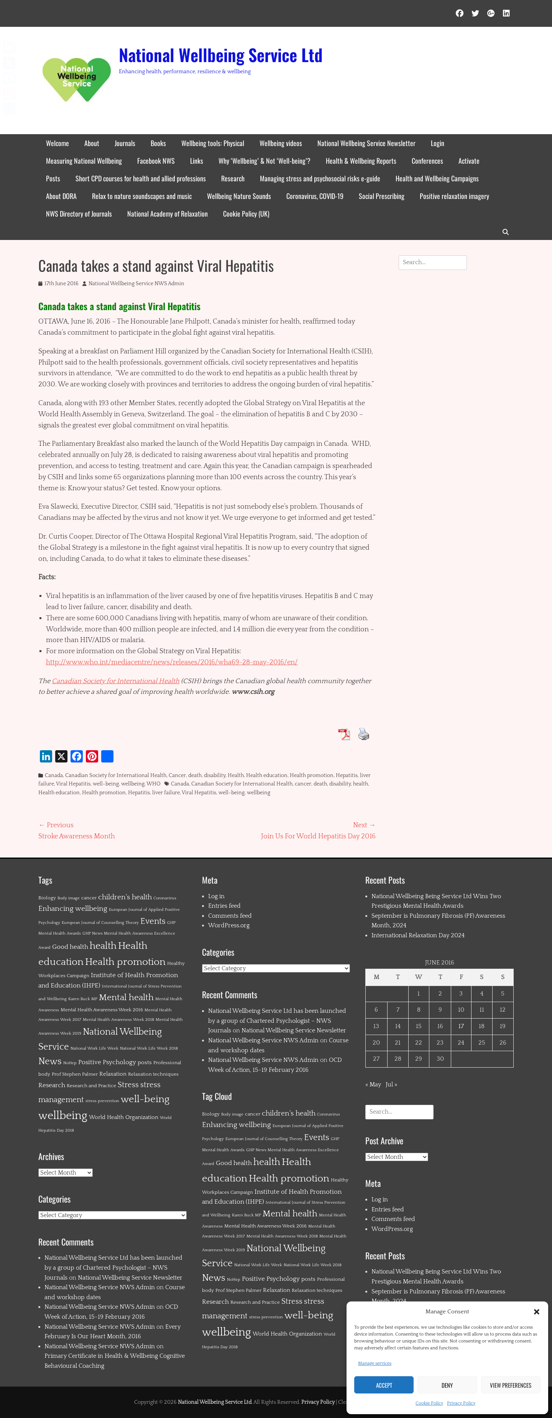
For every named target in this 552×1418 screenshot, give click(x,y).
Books (158, 143)
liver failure (166, 793)
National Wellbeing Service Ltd (221, 54)
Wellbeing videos (281, 143)
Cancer (177, 775)
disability (214, 775)
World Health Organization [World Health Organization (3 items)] (123, 1117)
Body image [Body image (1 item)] (69, 898)
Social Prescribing (381, 196)
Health (236, 775)
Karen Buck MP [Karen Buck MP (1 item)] (82, 999)
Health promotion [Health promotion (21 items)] (125, 962)
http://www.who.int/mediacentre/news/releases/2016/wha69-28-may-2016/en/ (172, 662)
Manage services (374, 1363)
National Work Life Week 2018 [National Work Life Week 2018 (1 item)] (149, 1048)
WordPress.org (229, 925)
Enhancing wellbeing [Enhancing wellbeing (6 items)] (72, 909)
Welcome (57, 143)
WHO (153, 784)
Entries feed (224, 905)
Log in (216, 896)
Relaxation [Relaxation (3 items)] (113, 1074)
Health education (267, 775)
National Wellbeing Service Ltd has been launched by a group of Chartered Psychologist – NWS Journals (113, 1267)
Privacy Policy (461, 1403)
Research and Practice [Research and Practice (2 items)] (91, 1085)
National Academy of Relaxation (167, 214)
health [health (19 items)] (103, 945)
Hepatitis (347, 775)
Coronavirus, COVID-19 (314, 196)
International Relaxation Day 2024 (418, 935)
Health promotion (312, 775)
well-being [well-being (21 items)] (145, 1099)
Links (196, 161)
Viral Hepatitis (73, 784)
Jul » (391, 1084)
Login (437, 143)
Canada (54, 775)
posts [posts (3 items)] (145, 1062)
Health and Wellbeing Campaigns (437, 178)
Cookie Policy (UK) (246, 214)
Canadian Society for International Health (115, 681)
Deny (447, 1385)
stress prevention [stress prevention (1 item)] (102, 1101)
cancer (303, 784)
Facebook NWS (156, 161)
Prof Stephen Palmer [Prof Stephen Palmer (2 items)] (75, 1074)
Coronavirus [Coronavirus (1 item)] (164, 898)
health (360, 784)
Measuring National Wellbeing (84, 161)
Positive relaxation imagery (454, 196)
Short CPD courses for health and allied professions (141, 178)
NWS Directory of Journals (79, 214)
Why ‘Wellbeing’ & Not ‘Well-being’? (264, 161)
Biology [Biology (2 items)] (47, 897)
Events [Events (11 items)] (153, 921)
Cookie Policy (429, 1403)
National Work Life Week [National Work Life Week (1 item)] (94, 1048)
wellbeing (133, 784)
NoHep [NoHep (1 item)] (70, 1063)
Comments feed (230, 915)
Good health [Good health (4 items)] (70, 946)
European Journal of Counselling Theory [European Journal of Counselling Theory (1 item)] (100, 922)
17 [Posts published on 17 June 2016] (461, 1026)
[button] (536, 1312)
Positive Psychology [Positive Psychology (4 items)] (107, 1062)
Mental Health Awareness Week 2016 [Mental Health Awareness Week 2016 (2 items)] (102, 1009)
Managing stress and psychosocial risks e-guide (320, 178)
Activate (469, 161)
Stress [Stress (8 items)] (128, 1085)
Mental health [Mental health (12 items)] (126, 997)
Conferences (427, 161)
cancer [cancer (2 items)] (89, 897)
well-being (106, 784)
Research (233, 178)
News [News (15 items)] (50, 1061)
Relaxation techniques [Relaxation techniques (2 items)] (153, 1074)
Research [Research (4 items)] (51, 1085)
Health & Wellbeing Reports (361, 161)
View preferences (510, 1385)
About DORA (61, 196)
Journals (125, 143)
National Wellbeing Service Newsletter (366, 143)
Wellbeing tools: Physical (212, 143)
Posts (53, 178)
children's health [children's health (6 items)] (125, 897)
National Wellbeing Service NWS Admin (136, 284)
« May (373, 1084)
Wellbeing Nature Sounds (239, 196)
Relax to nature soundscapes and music (142, 196)
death (195, 775)
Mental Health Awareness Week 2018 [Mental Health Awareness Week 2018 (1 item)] (118, 1019)
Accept (384, 1385)
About (91, 143)
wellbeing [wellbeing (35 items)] (62, 1115)
